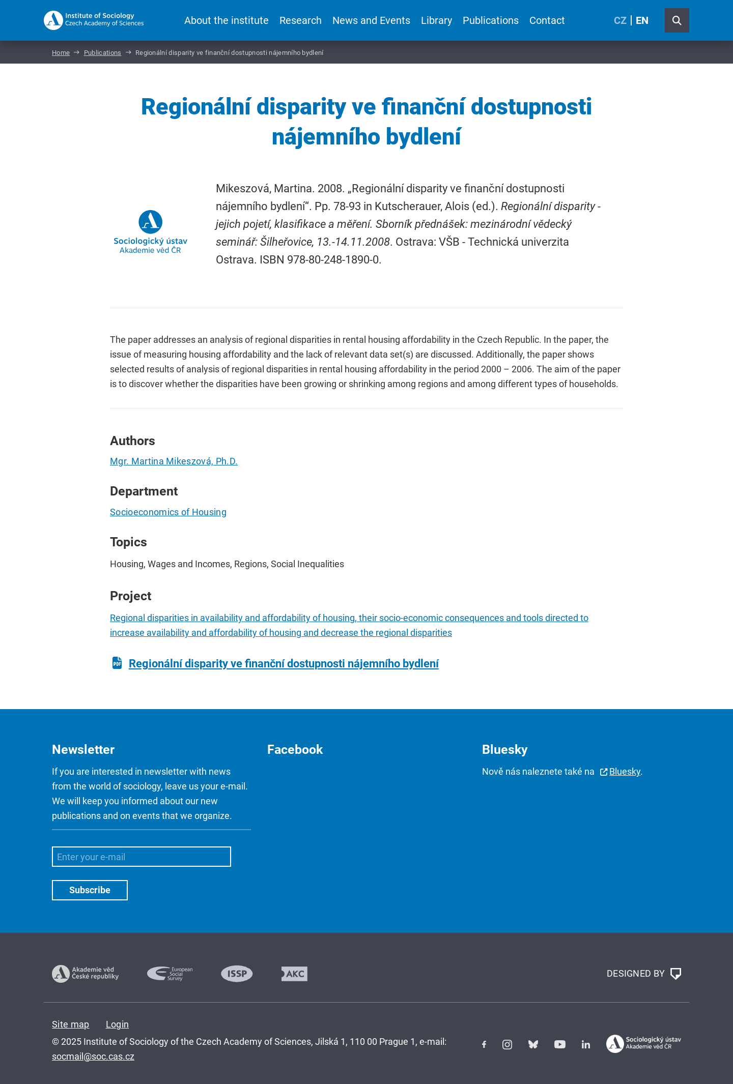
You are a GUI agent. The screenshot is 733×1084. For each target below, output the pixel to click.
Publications (491, 20)
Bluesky (624, 771)
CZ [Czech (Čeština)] (620, 20)
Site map (71, 1024)
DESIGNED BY (644, 974)
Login (117, 1024)
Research (300, 20)
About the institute (226, 20)
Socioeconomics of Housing (168, 512)
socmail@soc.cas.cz (93, 1056)
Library (436, 20)
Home (61, 52)
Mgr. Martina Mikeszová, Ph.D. (174, 461)
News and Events (371, 20)
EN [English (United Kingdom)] (642, 20)
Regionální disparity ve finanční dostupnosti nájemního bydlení (284, 663)
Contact (547, 20)
